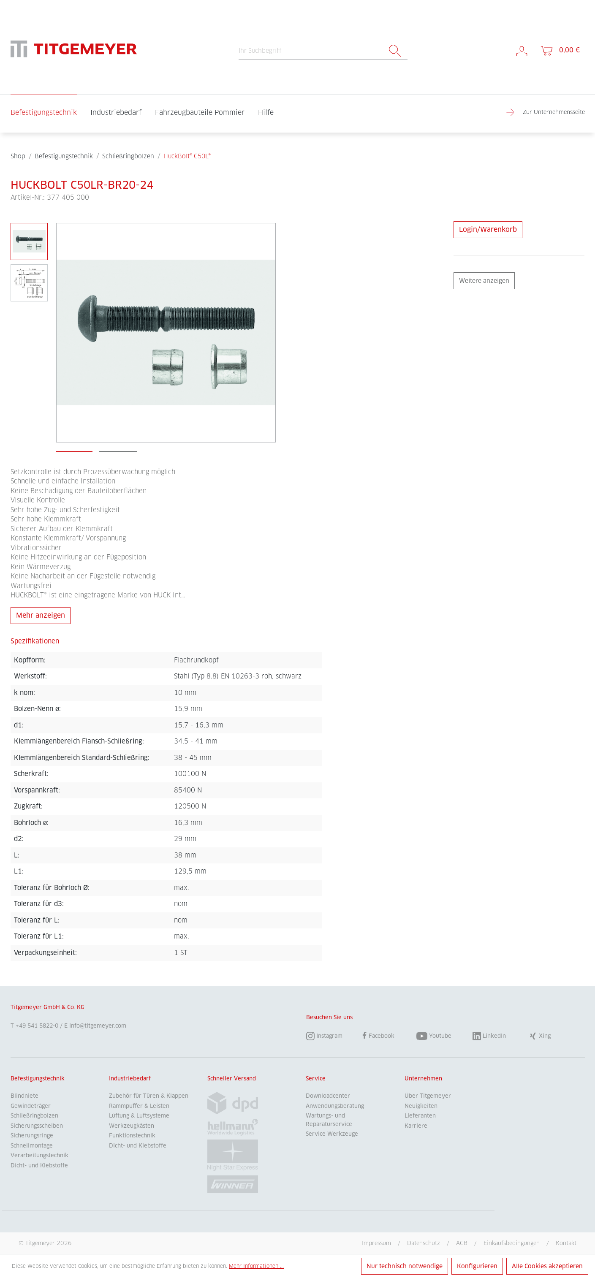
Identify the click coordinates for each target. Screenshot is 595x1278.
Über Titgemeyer (428, 1096)
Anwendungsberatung (335, 1106)
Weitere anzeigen (484, 280)
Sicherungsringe (32, 1135)
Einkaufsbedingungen (512, 1243)
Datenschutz (423, 1243)
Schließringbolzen (34, 1115)
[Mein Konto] (521, 50)
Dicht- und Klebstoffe (39, 1165)
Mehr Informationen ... (256, 1266)
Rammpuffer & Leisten (139, 1106)
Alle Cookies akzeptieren (547, 1266)
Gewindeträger (31, 1106)
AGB (461, 1243)
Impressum (376, 1243)
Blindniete (24, 1096)
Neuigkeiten (421, 1106)
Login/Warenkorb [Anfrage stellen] (488, 229)
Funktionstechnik (132, 1135)
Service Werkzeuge (332, 1134)
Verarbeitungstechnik (39, 1155)
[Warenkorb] (559, 50)
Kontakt (566, 1243)
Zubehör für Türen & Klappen (148, 1096)
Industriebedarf (130, 1078)
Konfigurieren (477, 1266)
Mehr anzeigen (40, 615)
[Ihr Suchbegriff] (311, 51)
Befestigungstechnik (38, 1078)
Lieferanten (420, 1115)
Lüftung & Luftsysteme (139, 1115)
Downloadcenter (328, 1096)
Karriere (416, 1126)
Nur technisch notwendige (405, 1266)
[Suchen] (395, 51)
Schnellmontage (32, 1145)
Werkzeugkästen (131, 1126)
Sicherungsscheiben (37, 1126)
